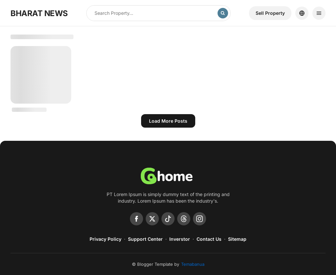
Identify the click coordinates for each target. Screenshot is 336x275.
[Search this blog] (152, 13)
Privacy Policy (105, 239)
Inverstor (179, 239)
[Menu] (319, 13)
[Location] (301, 13)
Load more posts (168, 121)
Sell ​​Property (270, 13)
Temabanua (192, 264)
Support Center (145, 239)
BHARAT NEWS (39, 13)
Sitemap (237, 239)
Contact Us (209, 239)
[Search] (223, 13)
